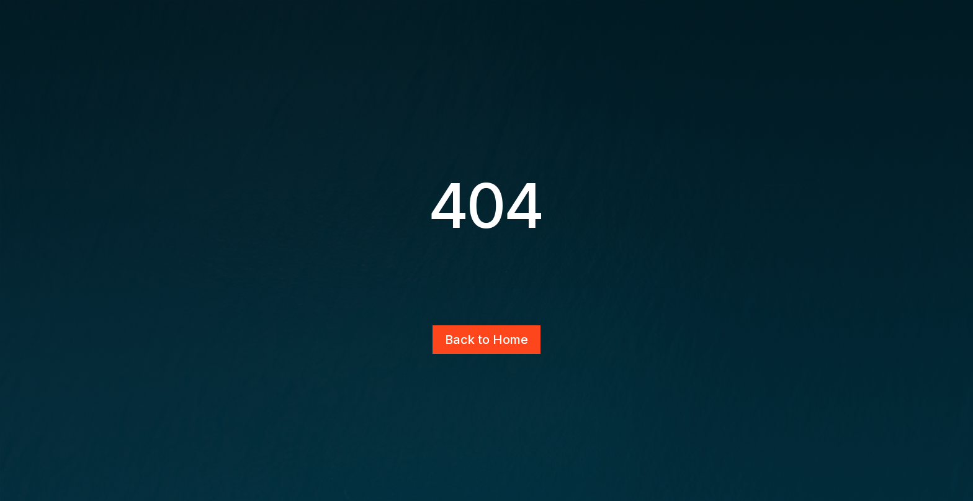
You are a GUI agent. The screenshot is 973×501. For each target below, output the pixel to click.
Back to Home (486, 339)
